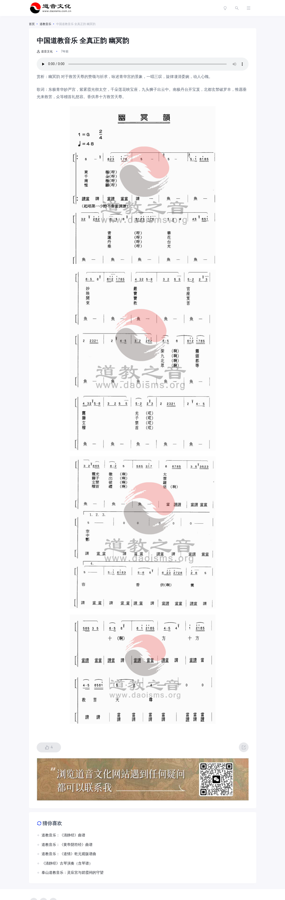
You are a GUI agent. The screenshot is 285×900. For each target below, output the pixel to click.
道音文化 (45, 51)
